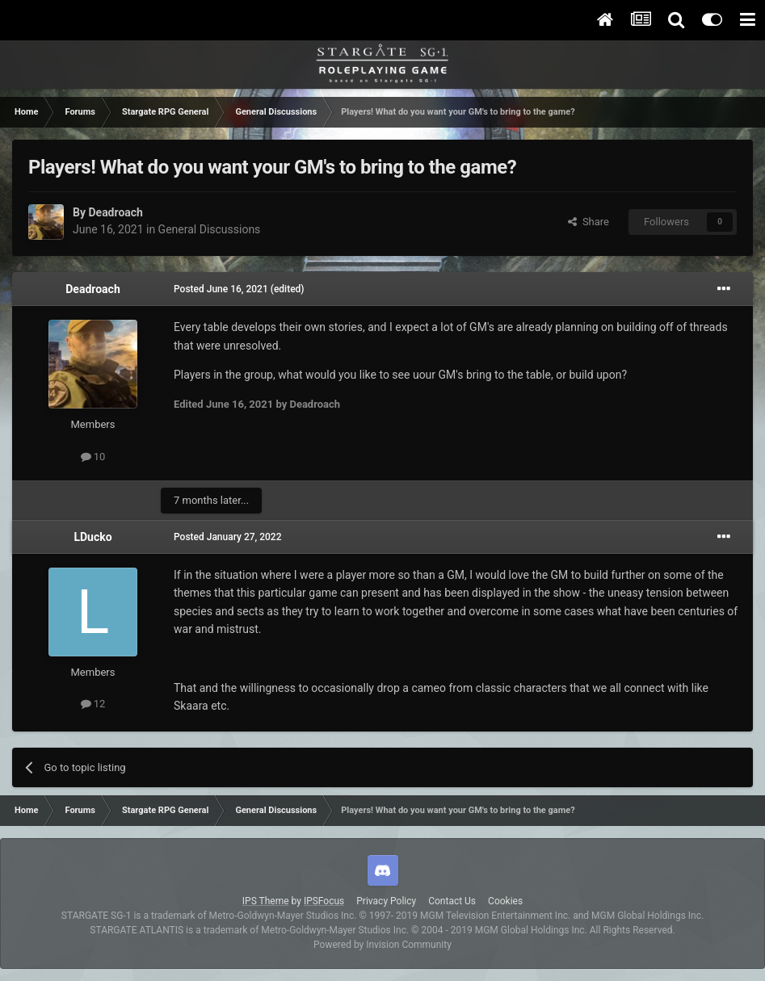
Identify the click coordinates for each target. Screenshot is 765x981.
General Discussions (209, 229)
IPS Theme (265, 901)
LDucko (92, 536)
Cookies (505, 901)
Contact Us (452, 901)
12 (93, 704)
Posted (221, 289)
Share (588, 222)
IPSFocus (324, 901)
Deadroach (115, 212)
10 (93, 457)
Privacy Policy (386, 901)
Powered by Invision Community (382, 944)
